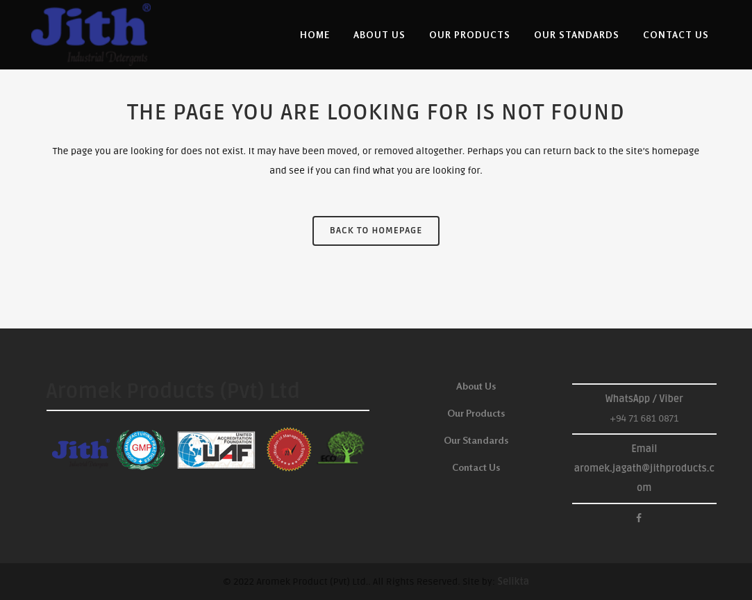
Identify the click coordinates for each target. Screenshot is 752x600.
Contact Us (476, 467)
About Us (476, 386)
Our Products (476, 413)
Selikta (513, 582)
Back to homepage (376, 230)
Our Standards (476, 440)
